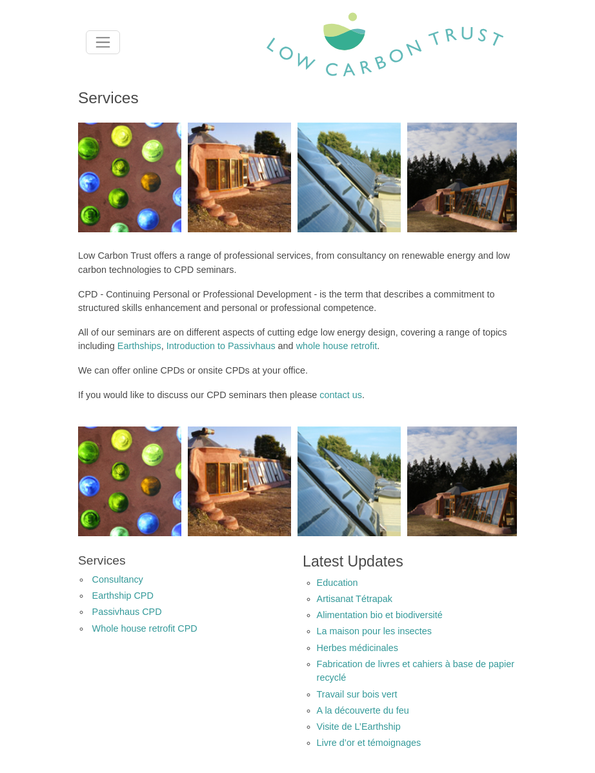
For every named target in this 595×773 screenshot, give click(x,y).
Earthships (139, 346)
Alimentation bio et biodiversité (380, 615)
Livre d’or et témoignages (369, 743)
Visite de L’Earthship (359, 726)
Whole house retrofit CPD (144, 628)
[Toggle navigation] (103, 42)
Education (337, 582)
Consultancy (117, 579)
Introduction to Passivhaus (221, 346)
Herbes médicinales (357, 648)
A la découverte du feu (363, 710)
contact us (340, 395)
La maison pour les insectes (374, 631)
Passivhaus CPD (127, 612)
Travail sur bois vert (357, 694)
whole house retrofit (337, 346)
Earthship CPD (123, 595)
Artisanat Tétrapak (354, 599)
